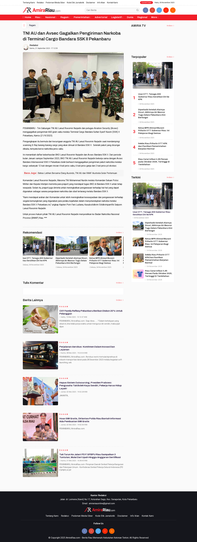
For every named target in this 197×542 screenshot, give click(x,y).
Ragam (64, 17)
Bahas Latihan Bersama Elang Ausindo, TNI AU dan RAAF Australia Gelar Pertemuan (77, 173)
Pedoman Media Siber (55, 3)
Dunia (130, 17)
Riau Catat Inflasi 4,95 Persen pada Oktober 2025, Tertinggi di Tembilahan (154, 162)
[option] (40, 252)
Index (120, 233)
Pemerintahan (82, 17)
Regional (142, 17)
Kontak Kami (112, 3)
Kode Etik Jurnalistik (75, 3)
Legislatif (116, 17)
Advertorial (101, 17)
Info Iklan (101, 3)
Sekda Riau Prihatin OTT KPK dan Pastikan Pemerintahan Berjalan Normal (152, 146)
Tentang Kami (29, 3)
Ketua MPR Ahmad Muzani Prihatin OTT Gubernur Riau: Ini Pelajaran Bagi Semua (105, 260)
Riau (37, 17)
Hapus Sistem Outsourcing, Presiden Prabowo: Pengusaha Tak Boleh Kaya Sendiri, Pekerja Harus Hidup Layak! (88, 386)
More (154, 17)
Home (27, 17)
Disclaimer (90, 3)
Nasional (50, 17)
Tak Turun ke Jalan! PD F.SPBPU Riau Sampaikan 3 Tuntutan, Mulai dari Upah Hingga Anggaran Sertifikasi (91, 457)
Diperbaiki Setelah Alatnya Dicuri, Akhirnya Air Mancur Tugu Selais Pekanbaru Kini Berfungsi (72, 260)
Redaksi (40, 3)
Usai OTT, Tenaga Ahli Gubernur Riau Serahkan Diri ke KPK (38, 259)
